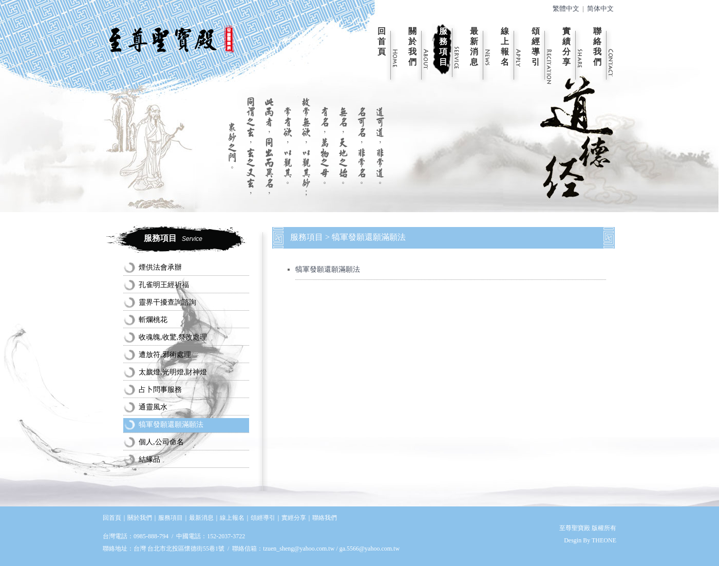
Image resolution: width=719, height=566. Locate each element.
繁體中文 (566, 8)
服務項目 (443, 46)
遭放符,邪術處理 (165, 355)
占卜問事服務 (160, 389)
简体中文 (600, 8)
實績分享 (566, 46)
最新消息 (474, 46)
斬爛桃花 (153, 320)
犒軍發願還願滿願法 (171, 424)
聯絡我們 (597, 46)
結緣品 (149, 459)
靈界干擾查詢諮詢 (167, 302)
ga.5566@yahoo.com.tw (369, 548)
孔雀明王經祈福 (164, 285)
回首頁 (381, 41)
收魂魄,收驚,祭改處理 (173, 337)
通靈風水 (153, 407)
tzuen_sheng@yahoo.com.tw (299, 548)
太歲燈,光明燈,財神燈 (173, 372)
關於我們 (412, 46)
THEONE (604, 540)
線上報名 (505, 46)
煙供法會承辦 (160, 267)
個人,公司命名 (161, 442)
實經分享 (293, 517)
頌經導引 (536, 46)
